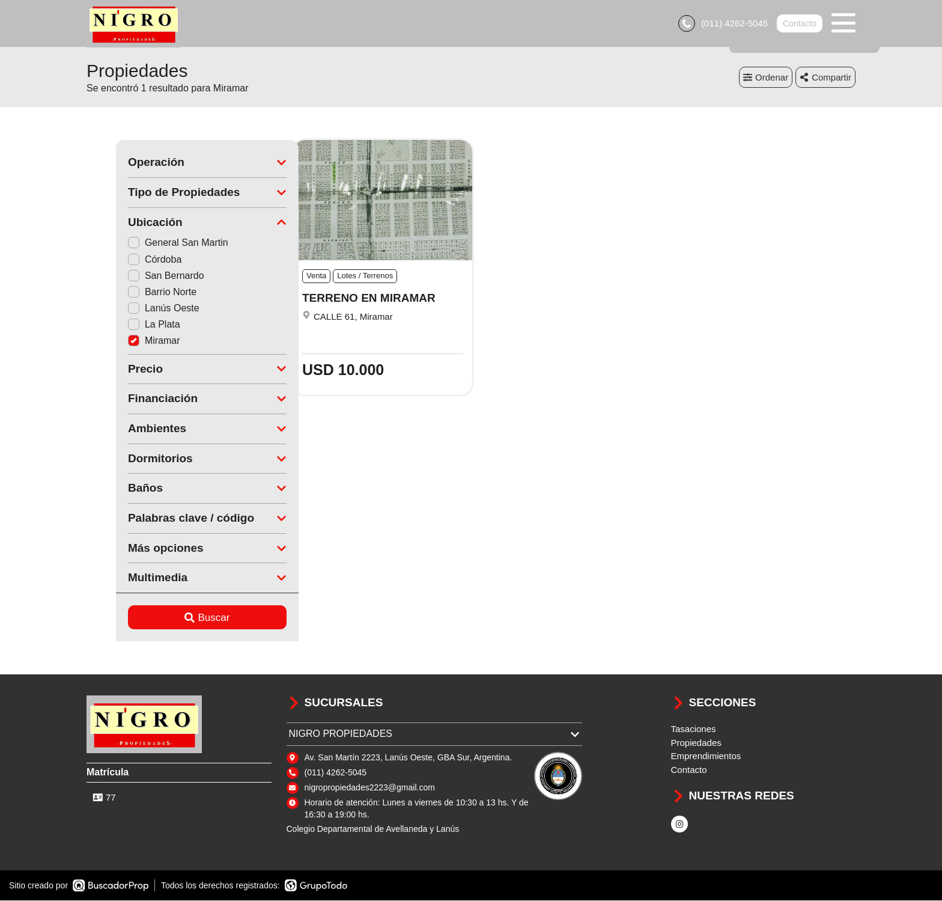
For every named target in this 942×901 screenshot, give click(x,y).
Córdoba (125, 260)
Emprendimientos (706, 757)
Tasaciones (693, 730)
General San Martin (149, 243)
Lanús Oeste (134, 309)
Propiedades (696, 743)
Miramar (125, 341)
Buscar (178, 618)
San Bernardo (137, 276)
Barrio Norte (133, 292)
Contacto (799, 24)
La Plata (125, 325)
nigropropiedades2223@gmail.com (370, 788)
